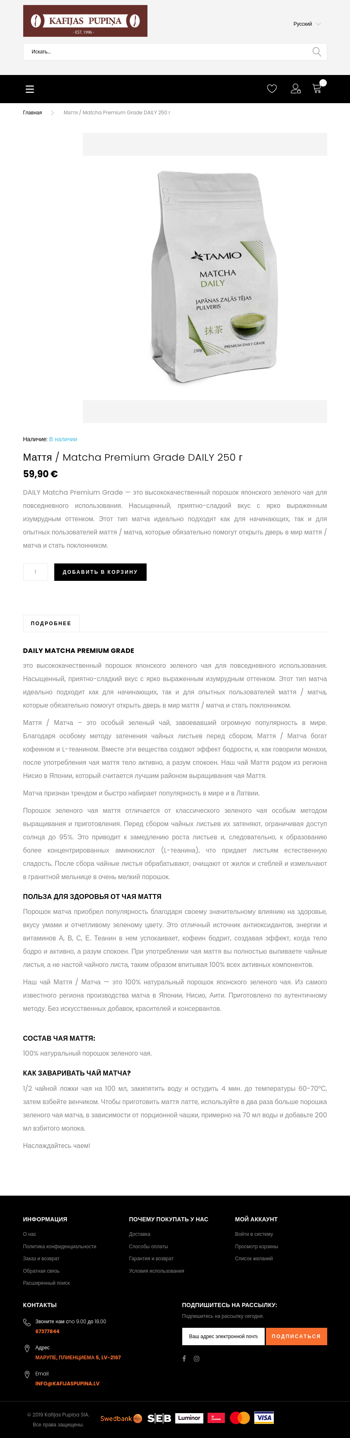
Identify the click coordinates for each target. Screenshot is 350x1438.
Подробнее (51, 623)
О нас (29, 1233)
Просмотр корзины (256, 1246)
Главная (32, 112)
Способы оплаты (148, 1246)
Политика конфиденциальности (60, 1246)
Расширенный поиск (46, 1282)
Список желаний (254, 1258)
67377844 (48, 1331)
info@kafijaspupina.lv (68, 1383)
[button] (307, 24)
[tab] (51, 623)
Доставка (140, 1233)
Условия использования (156, 1270)
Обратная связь (41, 1270)
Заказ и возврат (41, 1258)
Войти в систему (254, 1233)
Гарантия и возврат (151, 1258)
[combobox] (175, 51)
